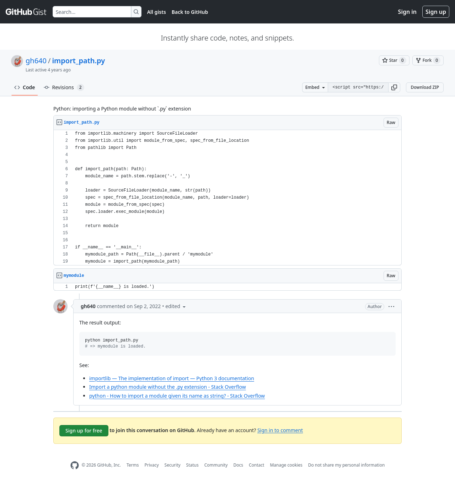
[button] (394, 87)
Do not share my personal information (346, 465)
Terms (133, 465)
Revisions (64, 87)
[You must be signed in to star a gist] (394, 60)
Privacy (152, 465)
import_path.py (78, 60)
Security (173, 465)
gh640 (36, 60)
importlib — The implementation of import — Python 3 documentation (171, 378)
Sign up (435, 12)
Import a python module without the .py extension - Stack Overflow (167, 386)
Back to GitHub (190, 12)
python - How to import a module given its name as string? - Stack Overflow (177, 395)
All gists (156, 12)
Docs (238, 465)
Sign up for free (83, 430)
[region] (227, 197)
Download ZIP (425, 87)
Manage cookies (286, 465)
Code (24, 87)
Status (192, 465)
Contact (256, 465)
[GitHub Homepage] (74, 465)
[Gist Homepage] (26, 11)
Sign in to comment (280, 429)
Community (216, 465)
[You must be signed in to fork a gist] (428, 60)
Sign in (407, 12)
